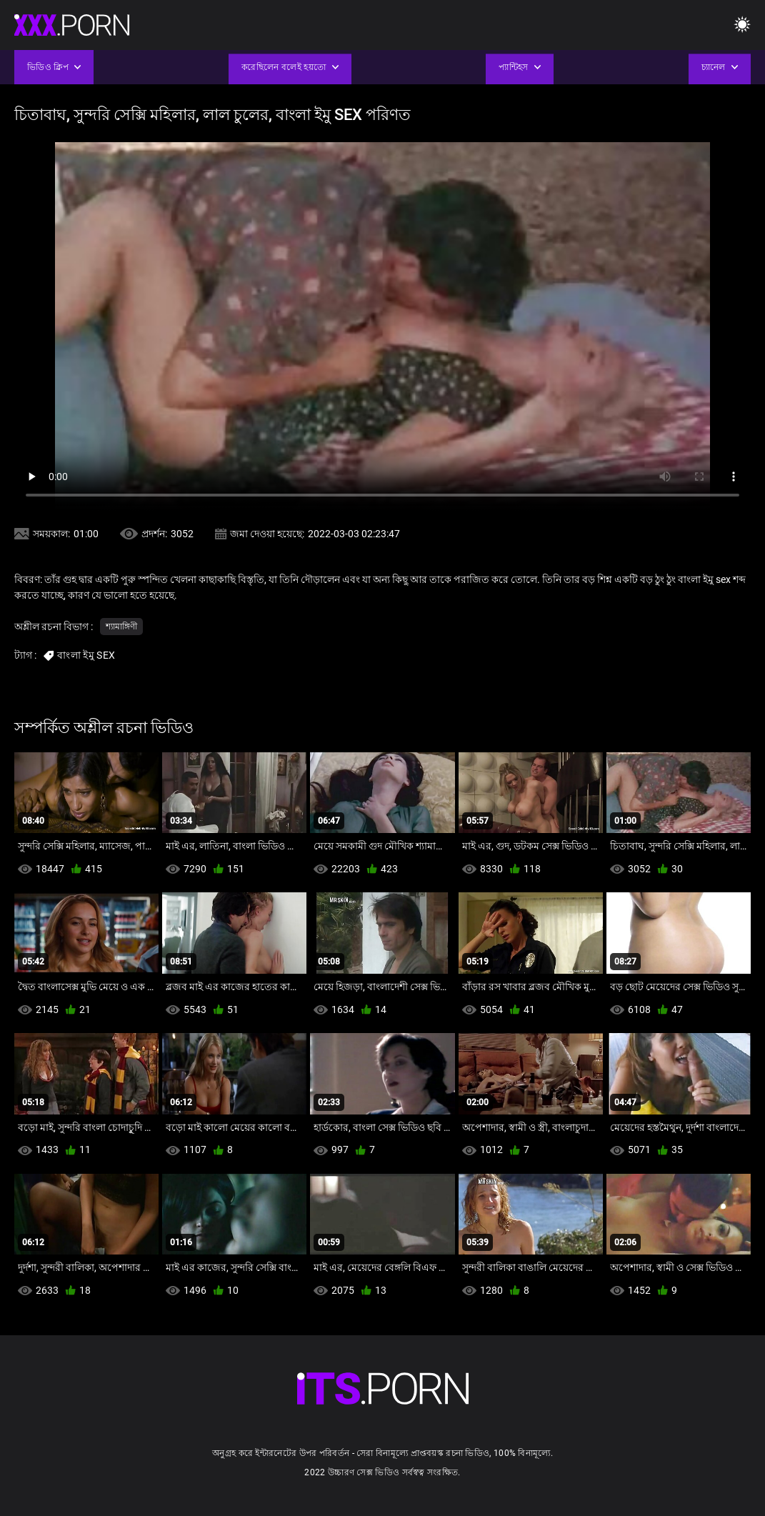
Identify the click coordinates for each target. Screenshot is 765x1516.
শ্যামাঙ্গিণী (121, 627)
